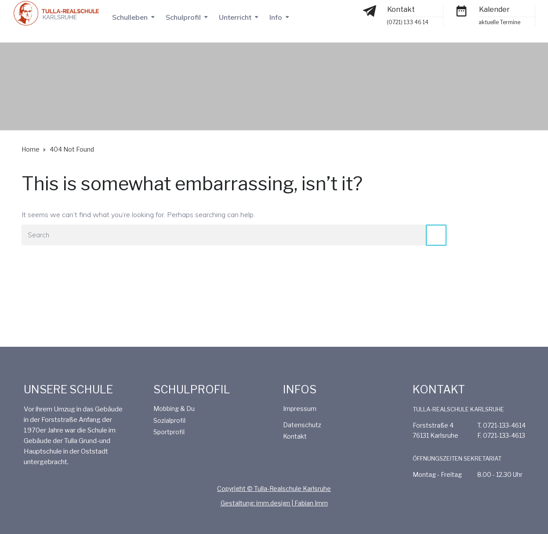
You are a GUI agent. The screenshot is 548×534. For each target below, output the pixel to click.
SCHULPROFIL (191, 389)
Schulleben (130, 17)
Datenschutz (302, 425)
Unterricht (235, 17)
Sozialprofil (169, 420)
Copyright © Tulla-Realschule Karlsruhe (274, 488)
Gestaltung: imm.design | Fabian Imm (274, 503)
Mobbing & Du (174, 408)
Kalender (494, 9)
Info (275, 17)
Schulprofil (183, 17)
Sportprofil (169, 432)
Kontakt (401, 9)
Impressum (299, 408)
